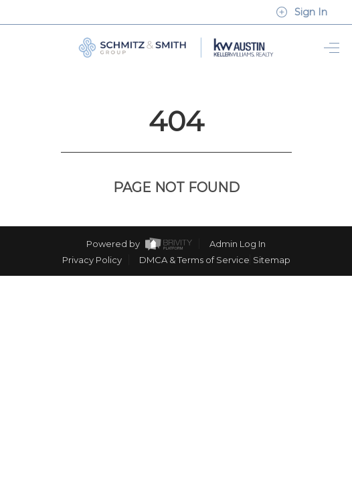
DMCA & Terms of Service (194, 235)
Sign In (301, 12)
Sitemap (271, 235)
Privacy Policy (92, 235)
